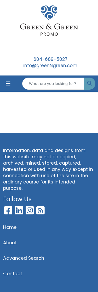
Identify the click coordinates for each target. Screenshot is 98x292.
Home (10, 227)
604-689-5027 (50, 59)
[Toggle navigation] (8, 83)
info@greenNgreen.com (50, 65)
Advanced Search (23, 258)
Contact (12, 274)
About (10, 243)
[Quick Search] (53, 84)
